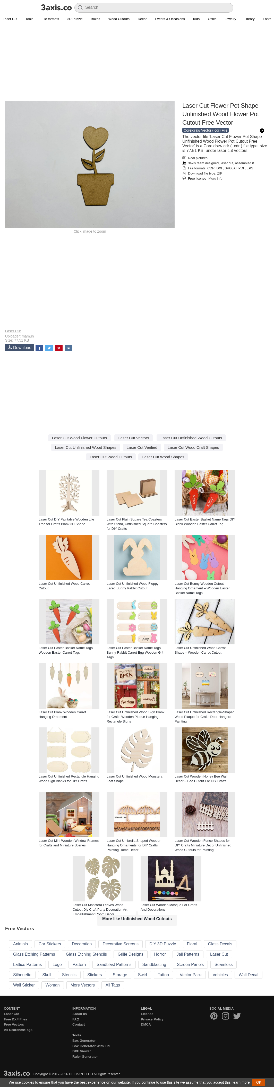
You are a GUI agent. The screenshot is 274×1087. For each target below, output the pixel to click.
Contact (78, 1024)
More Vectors (83, 985)
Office (212, 19)
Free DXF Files (15, 1019)
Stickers (94, 975)
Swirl (142, 975)
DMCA (146, 1024)
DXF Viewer (81, 1051)
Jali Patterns (188, 954)
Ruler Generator (85, 1056)
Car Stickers (50, 944)
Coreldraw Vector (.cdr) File (205, 130)
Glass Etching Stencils (86, 954)
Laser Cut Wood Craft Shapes (193, 447)
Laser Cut (13, 331)
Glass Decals (220, 944)
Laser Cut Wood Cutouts (111, 457)
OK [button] (258, 1082)
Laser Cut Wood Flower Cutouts (79, 438)
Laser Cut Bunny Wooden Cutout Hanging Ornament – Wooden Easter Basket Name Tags (202, 588)
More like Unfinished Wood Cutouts (137, 919)
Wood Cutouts (119, 19)
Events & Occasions (170, 19)
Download (19, 347)
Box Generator (84, 1041)
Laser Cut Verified (142, 447)
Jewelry (230, 19)
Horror (160, 954)
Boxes (95, 19)
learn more (241, 1082)
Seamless (224, 964)
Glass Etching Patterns (34, 954)
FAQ (75, 1019)
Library (249, 19)
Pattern (79, 964)
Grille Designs (130, 954)
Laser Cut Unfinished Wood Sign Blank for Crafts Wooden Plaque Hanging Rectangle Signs (136, 716)
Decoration (82, 944)
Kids (196, 19)
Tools (29, 19)
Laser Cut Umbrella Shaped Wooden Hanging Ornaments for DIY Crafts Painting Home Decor (134, 845)
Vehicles (220, 975)
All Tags (113, 985)
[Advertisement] (137, 65)
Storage (120, 975)
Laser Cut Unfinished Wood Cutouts (191, 438)
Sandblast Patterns (114, 964)
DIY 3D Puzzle (162, 944)
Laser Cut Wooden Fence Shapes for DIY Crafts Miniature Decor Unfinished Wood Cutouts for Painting (203, 845)
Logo (57, 964)
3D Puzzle (74, 19)
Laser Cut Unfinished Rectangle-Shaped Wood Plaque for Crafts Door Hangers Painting (205, 716)
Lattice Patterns (27, 964)
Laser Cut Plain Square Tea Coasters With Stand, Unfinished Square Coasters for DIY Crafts (137, 524)
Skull (46, 975)
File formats (50, 19)
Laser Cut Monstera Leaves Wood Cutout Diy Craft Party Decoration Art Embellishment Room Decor (100, 909)
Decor (142, 19)
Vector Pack (191, 975)
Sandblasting (154, 964)
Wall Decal (248, 975)
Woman (53, 985)
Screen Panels (190, 964)
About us (79, 1014)
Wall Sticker (24, 985)
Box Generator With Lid (91, 1046)
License (147, 1014)
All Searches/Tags (18, 1030)
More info (215, 178)
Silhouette (22, 975)
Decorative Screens (120, 944)
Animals (20, 944)
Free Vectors (14, 1024)
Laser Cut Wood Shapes (163, 457)
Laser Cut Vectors (133, 438)
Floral (192, 944)
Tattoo (163, 975)
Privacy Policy (152, 1019)
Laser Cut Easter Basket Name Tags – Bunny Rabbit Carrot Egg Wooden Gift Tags (135, 652)
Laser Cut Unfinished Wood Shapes (85, 447)
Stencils (69, 975)
